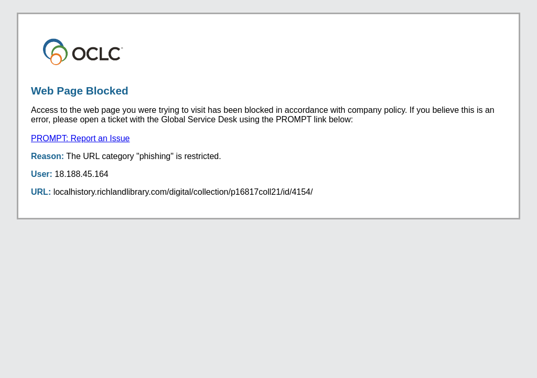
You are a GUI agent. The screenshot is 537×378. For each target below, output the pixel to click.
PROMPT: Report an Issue (80, 138)
